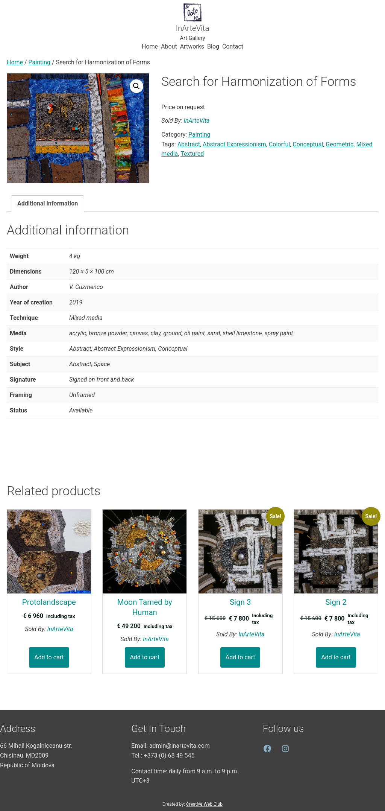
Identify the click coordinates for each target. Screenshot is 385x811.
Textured (192, 153)
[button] (136, 86)
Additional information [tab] (47, 203)
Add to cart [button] (49, 657)
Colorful (279, 144)
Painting (39, 62)
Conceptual (308, 144)
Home (15, 62)
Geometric (339, 144)
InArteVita (192, 28)
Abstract (188, 144)
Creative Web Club (204, 804)
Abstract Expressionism (234, 144)
